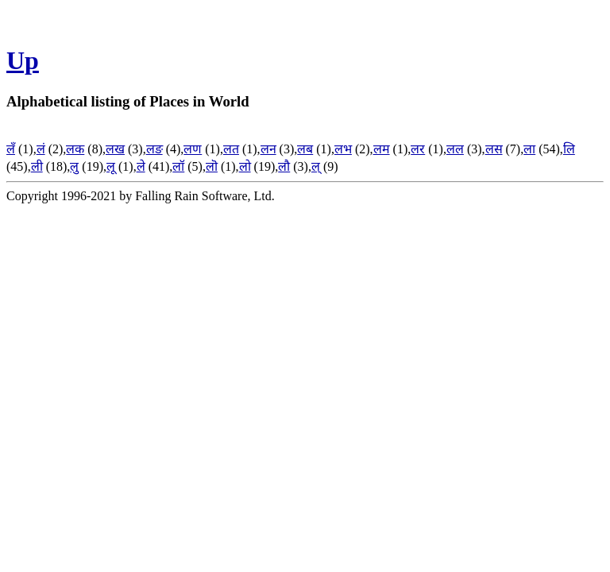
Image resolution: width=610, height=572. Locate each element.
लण (192, 149)
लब (305, 149)
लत (231, 149)
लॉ (178, 166)
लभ (343, 149)
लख (115, 149)
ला (529, 149)
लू (110, 166)
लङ (154, 149)
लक (75, 149)
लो (245, 166)
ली (37, 166)
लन (268, 149)
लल (455, 149)
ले (141, 166)
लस (494, 149)
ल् (315, 166)
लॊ (212, 166)
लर (418, 149)
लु (74, 166)
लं (41, 149)
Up (22, 60)
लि (569, 149)
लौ (284, 166)
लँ (10, 149)
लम (381, 149)
